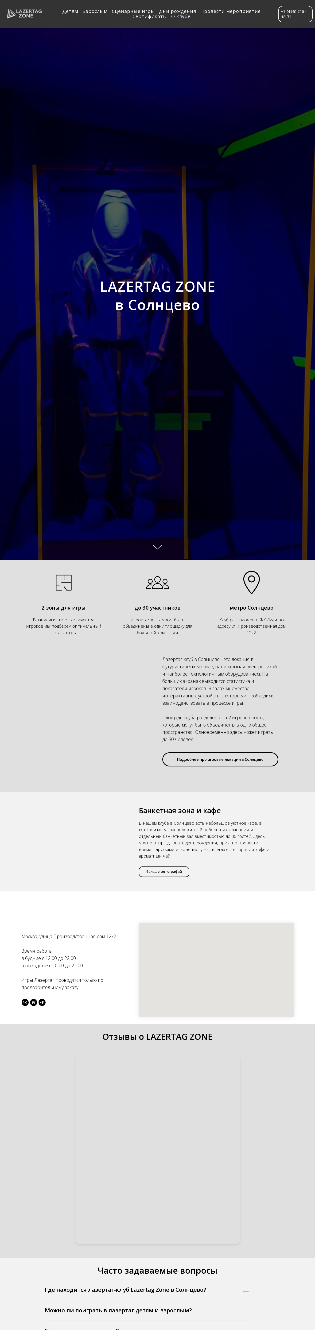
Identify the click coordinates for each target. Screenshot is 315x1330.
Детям (70, 11)
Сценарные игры (133, 11)
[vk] (25, 1002)
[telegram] (42, 1002)
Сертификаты (150, 16)
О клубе (181, 16)
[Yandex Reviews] (157, 1150)
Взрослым (95, 11)
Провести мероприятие (231, 11)
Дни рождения (177, 11)
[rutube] (33, 1002)
